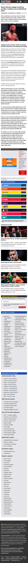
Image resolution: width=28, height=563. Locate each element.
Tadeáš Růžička (7, 504)
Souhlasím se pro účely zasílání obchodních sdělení (14, 305)
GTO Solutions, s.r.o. (15, 560)
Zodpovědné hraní (14, 531)
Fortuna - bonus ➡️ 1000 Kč (10, 380)
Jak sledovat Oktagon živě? (10, 403)
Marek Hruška (4, 13)
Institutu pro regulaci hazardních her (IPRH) (11, 529)
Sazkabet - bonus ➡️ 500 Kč (10, 390)
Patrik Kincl (6, 462)
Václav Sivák (7, 492)
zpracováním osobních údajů (13, 304)
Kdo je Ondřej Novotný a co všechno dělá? (11, 262)
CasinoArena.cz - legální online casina (8, 343)
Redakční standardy (15, 556)
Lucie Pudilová (7, 488)
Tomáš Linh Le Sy (8, 506)
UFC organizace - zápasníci (10, 444)
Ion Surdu (6, 480)
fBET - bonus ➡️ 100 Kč (9, 396)
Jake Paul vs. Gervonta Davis (10, 417)
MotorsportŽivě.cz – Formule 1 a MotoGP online (8, 338)
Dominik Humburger (8, 464)
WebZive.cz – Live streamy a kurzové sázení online (19, 338)
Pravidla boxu (7, 453)
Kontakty (7, 556)
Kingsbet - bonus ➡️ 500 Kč (10, 386)
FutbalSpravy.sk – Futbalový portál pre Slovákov (8, 364)
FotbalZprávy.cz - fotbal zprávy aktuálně (8, 323)
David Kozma (7, 490)
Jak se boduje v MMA (9, 434)
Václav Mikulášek (8, 510)
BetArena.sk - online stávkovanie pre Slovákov (8, 348)
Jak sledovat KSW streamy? (10, 405)
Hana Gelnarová (7, 498)
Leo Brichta (6, 496)
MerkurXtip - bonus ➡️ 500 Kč (11, 392)
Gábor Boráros (7, 482)
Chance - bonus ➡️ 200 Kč (10, 384)
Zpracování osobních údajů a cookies (14, 558)
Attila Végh (6, 470)
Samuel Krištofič (8, 500)
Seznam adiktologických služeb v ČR (9, 549)
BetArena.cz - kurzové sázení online (7, 318)
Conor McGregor (8, 466)
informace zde (5, 542)
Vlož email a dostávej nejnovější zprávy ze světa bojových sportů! (13, 298)
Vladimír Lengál (7, 474)
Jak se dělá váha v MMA (9, 430)
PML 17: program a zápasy (10, 415)
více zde (6, 179)
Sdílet (18, 13)
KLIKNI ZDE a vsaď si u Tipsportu (22, 172)
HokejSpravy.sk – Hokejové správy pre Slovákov (8, 359)
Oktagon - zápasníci (8, 442)
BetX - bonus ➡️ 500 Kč (9, 394)
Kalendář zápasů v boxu (9, 451)
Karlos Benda (7, 508)
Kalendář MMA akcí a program (11, 440)
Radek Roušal (7, 476)
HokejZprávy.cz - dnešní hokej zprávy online (8, 328)
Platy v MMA (7, 426)
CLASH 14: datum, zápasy (10, 419)
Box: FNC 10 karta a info (9, 421)
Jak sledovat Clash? (8, 407)
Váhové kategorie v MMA (10, 432)
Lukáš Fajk (6, 494)
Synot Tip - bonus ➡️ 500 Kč (10, 388)
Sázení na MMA (7, 423)
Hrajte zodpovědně (5, 535)
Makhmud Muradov (8, 502)
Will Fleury (6, 468)
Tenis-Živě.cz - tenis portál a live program (8, 333)
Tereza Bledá (7, 512)
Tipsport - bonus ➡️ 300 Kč (10, 378)
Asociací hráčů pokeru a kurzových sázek (10, 532)
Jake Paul (6, 486)
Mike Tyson (6, 484)
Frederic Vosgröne (8, 478)
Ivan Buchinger (7, 513)
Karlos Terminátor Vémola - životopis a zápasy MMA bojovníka (14, 239)
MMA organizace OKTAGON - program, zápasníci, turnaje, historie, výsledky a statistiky (13, 285)
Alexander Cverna (8, 472)
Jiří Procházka (7, 460)
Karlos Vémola (7, 458)
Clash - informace (8, 446)
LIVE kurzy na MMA (8, 424)
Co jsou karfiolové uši (9, 428)
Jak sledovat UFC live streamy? (11, 401)
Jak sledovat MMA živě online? (11, 409)
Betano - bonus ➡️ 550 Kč (10, 382)
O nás (2, 556)
